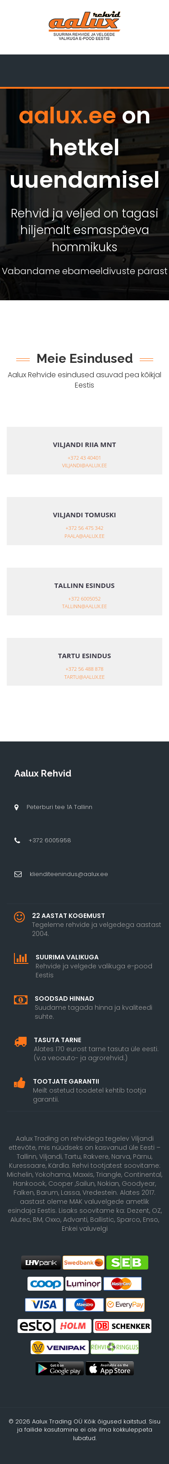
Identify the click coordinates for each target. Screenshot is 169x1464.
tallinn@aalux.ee (84, 606)
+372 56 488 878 (85, 668)
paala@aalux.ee (84, 536)
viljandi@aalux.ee (84, 465)
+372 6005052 (85, 598)
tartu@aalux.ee (84, 676)
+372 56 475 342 (85, 527)
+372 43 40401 (84, 457)
